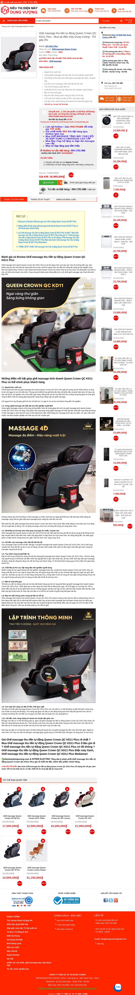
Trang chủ (5, 26)
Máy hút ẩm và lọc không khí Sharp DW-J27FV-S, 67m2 (123, 180)
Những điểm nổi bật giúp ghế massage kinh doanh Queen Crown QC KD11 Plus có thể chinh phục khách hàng (48, 227)
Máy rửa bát (12, 951)
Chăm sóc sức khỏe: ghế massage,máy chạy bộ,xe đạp (29, 964)
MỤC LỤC (20, 216)
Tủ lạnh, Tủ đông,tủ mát (17, 932)
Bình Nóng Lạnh (14, 943)
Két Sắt (10, 959)
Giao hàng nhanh (54, 10)
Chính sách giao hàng (64, 924)
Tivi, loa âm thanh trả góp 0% (19, 920)
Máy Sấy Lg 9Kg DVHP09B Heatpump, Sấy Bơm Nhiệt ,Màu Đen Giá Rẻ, (123, 150)
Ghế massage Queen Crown (64, 49)
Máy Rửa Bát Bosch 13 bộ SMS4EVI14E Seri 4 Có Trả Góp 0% (123, 331)
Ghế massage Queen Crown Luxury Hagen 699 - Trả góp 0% (36, 870)
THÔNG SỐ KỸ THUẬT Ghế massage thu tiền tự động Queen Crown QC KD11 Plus (48, 246)
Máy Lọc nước (13, 947)
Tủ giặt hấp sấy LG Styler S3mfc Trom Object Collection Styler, (123, 392)
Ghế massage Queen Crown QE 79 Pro (12, 869)
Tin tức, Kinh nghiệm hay (18, 969)
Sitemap (99, 943)
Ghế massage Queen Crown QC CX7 (85, 817)
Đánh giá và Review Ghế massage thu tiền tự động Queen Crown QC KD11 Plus (47, 221)
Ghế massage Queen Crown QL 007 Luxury (60, 817)
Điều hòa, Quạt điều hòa (17, 924)
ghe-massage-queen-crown (23, 26)
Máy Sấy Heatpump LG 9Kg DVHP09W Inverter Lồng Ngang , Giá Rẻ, (123, 119)
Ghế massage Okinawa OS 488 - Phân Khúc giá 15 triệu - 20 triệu (123, 422)
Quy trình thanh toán (64, 919)
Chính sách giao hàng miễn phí (79, 183)
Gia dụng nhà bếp (15, 940)
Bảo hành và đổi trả (63, 928)
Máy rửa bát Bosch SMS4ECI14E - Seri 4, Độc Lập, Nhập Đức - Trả (123, 301)
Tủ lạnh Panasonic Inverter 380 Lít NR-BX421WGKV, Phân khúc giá (123, 453)
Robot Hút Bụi (13, 955)
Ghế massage (55, 61)
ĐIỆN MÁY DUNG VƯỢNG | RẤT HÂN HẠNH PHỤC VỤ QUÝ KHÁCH (67, 988)
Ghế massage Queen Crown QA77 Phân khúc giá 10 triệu (36, 818)
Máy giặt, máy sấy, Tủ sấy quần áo (22, 928)
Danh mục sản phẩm (17, 20)
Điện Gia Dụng (13, 936)
